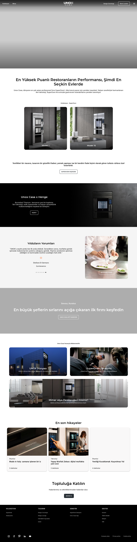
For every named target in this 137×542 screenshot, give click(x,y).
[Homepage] (68, 3)
